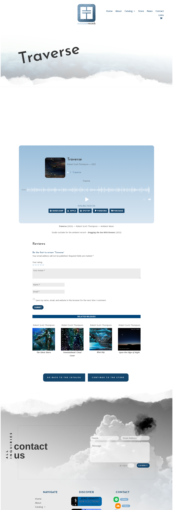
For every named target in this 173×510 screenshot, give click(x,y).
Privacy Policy (42, 477)
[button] (86, 149)
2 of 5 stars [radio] (36, 215)
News (150, 11)
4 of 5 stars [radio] (41, 215)
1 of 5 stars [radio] (33, 215)
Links (161, 15)
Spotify (85, 160)
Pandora (100, 160)
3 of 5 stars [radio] (38, 215)
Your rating (37, 212)
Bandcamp (56, 160)
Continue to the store (108, 327)
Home (109, 11)
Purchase (117, 160)
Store (141, 11)
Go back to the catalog (64, 327)
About (118, 11)
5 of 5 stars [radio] (43, 215)
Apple (71, 160)
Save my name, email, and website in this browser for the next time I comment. (71, 250)
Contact (160, 11)
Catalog (129, 11)
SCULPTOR (109, 507)
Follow (124, 449)
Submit (38, 257)
